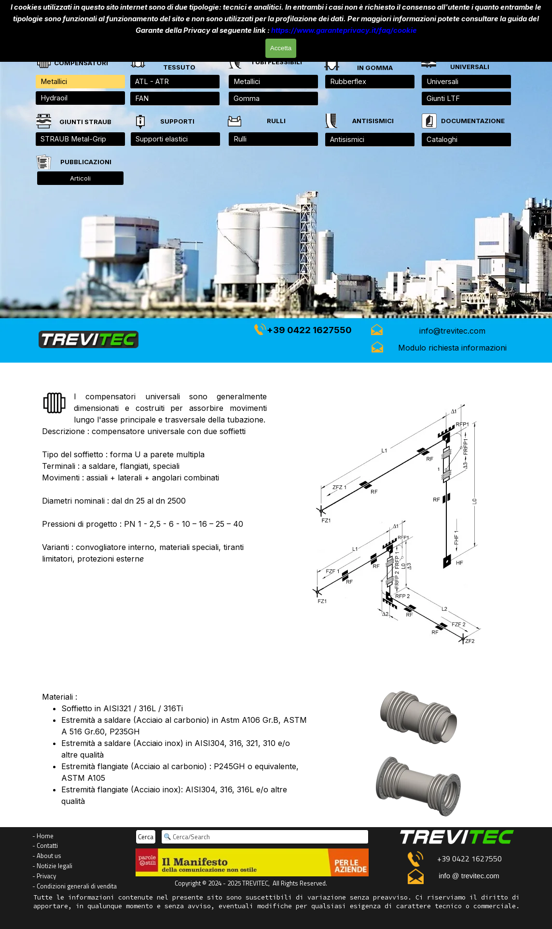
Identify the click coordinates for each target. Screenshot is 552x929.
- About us (46, 855)
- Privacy (44, 876)
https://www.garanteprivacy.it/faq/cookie (344, 29)
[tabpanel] (469, 61)
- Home (43, 836)
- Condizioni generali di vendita (74, 886)
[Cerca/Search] (265, 837)
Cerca (145, 837)
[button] (453, 331)
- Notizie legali (52, 866)
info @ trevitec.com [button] (469, 876)
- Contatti (45, 845)
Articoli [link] (80, 178)
